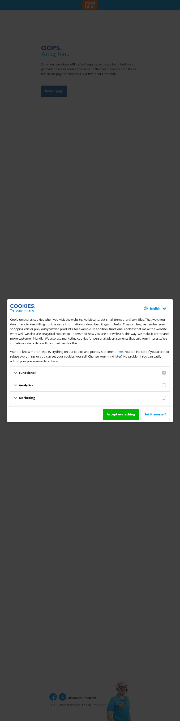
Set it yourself (155, 414)
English (155, 308)
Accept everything (121, 414)
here (119, 352)
